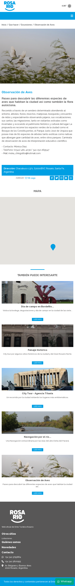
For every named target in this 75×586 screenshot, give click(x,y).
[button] (53, 247)
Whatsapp (64, 581)
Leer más (38, 319)
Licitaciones (7, 538)
